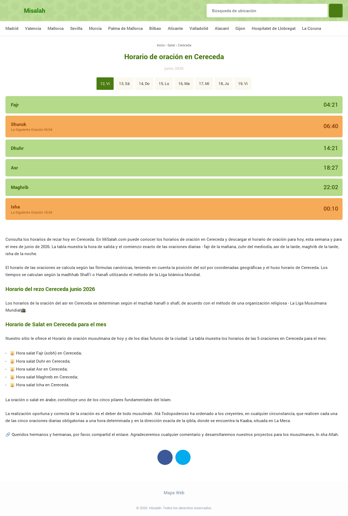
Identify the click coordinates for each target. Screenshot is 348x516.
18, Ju (224, 83)
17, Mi (204, 83)
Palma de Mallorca (125, 28)
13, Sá (124, 83)
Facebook (165, 457)
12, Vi (105, 83)
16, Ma (184, 83)
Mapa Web (174, 492)
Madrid (11, 28)
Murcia (95, 28)
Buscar (336, 10)
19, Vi (243, 83)
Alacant (222, 28)
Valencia (33, 28)
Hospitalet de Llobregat (274, 28)
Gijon (240, 28)
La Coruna (311, 28)
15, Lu (164, 83)
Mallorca (56, 28)
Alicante (175, 28)
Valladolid (198, 28)
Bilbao (155, 28)
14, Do (144, 83)
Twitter (183, 457)
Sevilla (76, 28)
